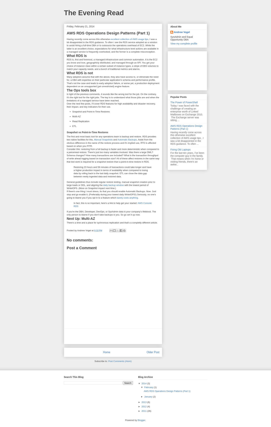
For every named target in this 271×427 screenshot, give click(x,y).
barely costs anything (127, 197)
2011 (144, 411)
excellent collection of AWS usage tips (129, 39)
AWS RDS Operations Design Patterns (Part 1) (186, 127)
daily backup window (113, 185)
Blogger (141, 420)
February (149, 387)
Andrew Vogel (182, 32)
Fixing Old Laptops (180, 149)
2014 (144, 383)
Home (106, 352)
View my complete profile (183, 43)
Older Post (153, 352)
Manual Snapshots (103, 139)
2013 (144, 402)
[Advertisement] (113, 336)
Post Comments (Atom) (120, 361)
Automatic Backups (127, 139)
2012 (144, 406)
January (148, 396)
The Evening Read (94, 13)
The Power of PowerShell (184, 102)
